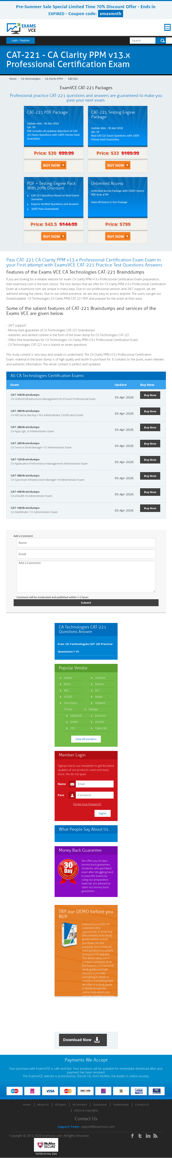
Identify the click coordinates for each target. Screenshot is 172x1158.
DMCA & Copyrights (86, 1110)
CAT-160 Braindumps (25, 508)
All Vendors (79, 1105)
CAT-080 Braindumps (25, 475)
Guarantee (100, 1105)
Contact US (142, 1105)
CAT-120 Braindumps (25, 459)
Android (100, 678)
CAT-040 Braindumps (25, 491)
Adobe (68, 678)
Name (62, 784)
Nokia (98, 696)
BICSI (67, 684)
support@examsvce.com (98, 1127)
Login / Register (21, 40)
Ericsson (100, 715)
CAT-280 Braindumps (25, 427)
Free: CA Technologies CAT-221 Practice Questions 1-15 (85, 647)
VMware (100, 703)
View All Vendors (86, 739)
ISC (97, 690)
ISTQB (68, 696)
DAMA (74, 722)
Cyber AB (100, 728)
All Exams (60, 1105)
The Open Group (70, 706)
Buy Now (150, 395)
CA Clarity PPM (54, 79)
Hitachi (99, 684)
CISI (72, 728)
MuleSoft (76, 715)
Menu (162, 27)
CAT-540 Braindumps (25, 395)
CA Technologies (31, 79)
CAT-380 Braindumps (25, 411)
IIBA (66, 690)
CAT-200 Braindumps (25, 443)
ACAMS (99, 722)
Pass (61, 795)
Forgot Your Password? (87, 804)
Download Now (82, 1040)
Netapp (93, 709)
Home (13, 79)
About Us (43, 1105)
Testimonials (121, 1105)
